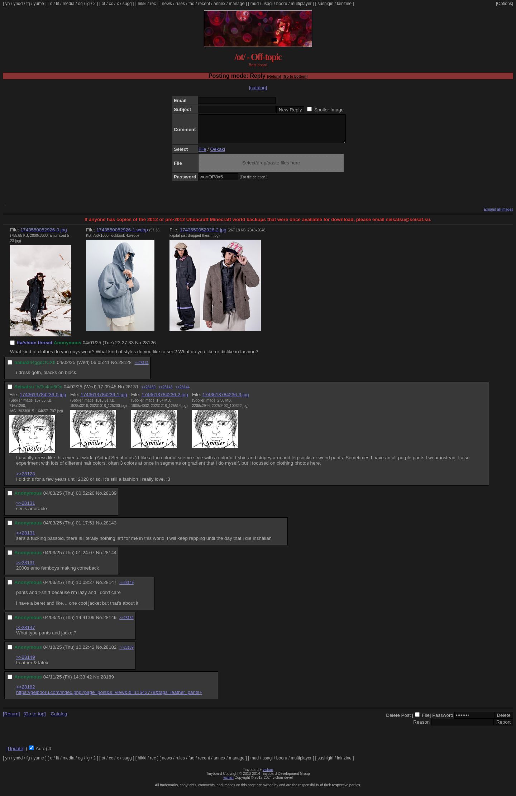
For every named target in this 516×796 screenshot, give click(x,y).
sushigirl (325, 3)
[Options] (504, 3)
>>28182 (126, 623)
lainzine (344, 3)
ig (88, 3)
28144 (109, 558)
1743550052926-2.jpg (203, 235)
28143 (109, 528)
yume (38, 3)
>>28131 (141, 368)
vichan (268, 775)
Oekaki (217, 154)
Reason (421, 727)
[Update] (15, 754)
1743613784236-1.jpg (104, 400)
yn (7, 3)
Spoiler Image (329, 109)
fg (28, 3)
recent (204, 3)
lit (57, 3)
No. (139, 348)
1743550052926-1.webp (122, 235)
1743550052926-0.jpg (43, 235)
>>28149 (126, 588)
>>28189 (126, 653)
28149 (109, 622)
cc (111, 3)
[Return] (274, 76)
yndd (18, 3)
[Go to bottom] (295, 76)
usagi (267, 3)
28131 (131, 392)
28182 (109, 652)
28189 (107, 682)
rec (153, 3)
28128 (125, 367)
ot (103, 3)
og (80, 3)
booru (281, 3)
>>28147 (25, 633)
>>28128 (25, 479)
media (69, 3)
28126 (149, 348)
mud (254, 3)
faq (191, 3)
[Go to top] (34, 719)
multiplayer (301, 3)
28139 (109, 498)
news (167, 3)
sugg (127, 3)
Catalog (59, 719)
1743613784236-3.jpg (225, 400)
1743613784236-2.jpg (165, 400)
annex (219, 3)
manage (236, 3)
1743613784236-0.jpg (43, 400)
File (202, 154)
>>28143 (165, 392)
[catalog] (258, 87)
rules (180, 3)
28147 (109, 587)
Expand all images (498, 215)
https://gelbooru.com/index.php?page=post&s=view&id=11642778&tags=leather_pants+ (109, 697)
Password (442, 720)
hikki (142, 3)
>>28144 (183, 392)
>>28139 (149, 392)
